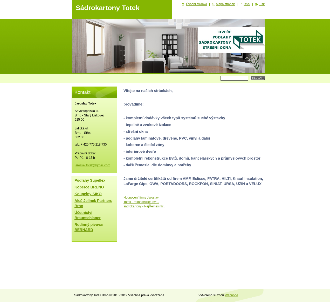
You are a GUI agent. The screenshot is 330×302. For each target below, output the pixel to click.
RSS (247, 4)
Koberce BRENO (89, 187)
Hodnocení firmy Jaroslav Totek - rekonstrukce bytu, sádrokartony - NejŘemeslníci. (144, 202)
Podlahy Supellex (89, 180)
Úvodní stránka (196, 4)
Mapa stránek (225, 4)
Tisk (262, 4)
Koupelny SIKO (88, 194)
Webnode (231, 295)
